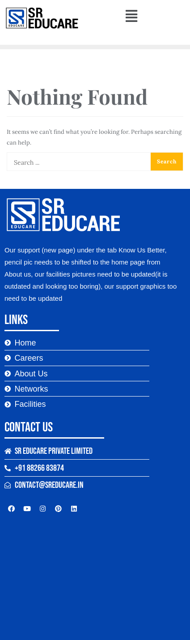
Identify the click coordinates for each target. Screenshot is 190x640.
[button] (131, 15)
